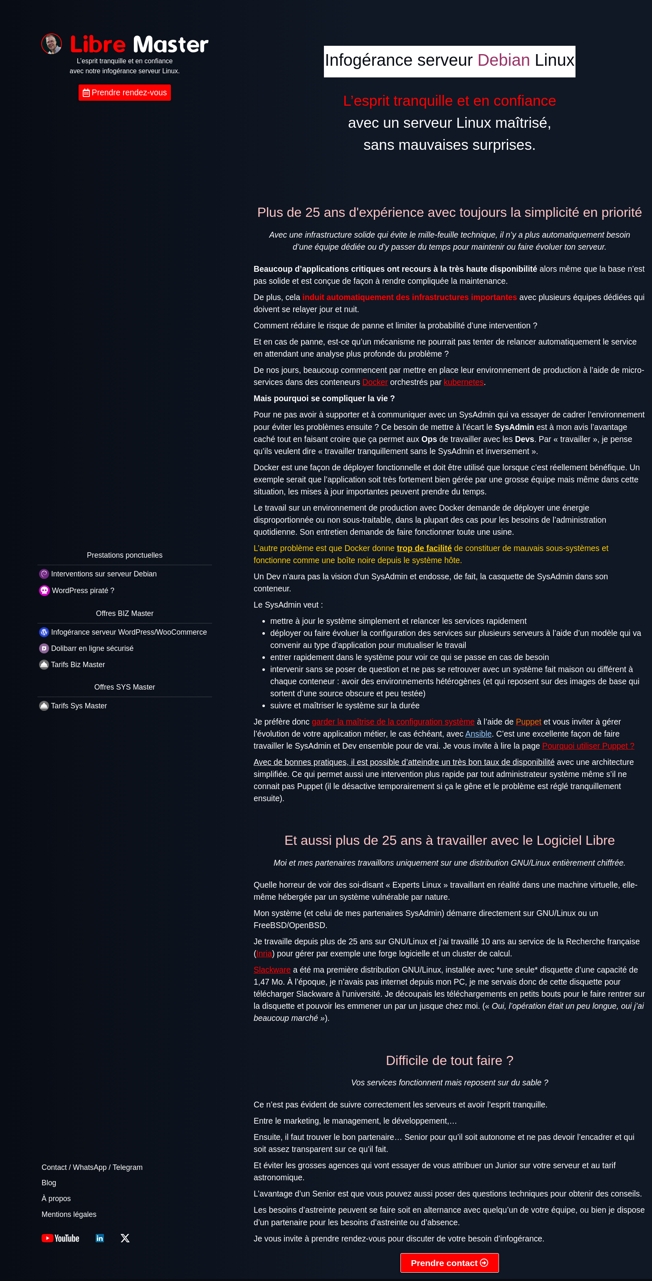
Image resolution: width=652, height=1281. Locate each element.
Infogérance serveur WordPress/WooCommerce (123, 632)
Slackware (272, 969)
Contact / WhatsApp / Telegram (92, 1167)
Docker (375, 382)
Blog (49, 1183)
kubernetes (464, 382)
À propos (56, 1198)
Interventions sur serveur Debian (98, 574)
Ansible (478, 733)
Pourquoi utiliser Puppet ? (588, 745)
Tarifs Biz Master (72, 665)
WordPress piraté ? (76, 590)
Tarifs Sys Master (73, 706)
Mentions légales (69, 1214)
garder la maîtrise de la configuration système (393, 721)
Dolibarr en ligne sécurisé (86, 648)
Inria (264, 953)
